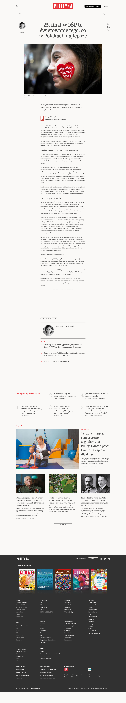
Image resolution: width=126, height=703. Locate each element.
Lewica (18, 631)
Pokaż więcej (63, 525)
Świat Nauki (19, 613)
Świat (39, 14)
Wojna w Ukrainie (21, 650)
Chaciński (67, 608)
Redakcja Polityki (20, 667)
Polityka (18, 601)
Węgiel (42, 606)
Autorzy (90, 625)
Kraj (32, 14)
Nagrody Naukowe (45, 659)
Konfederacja (20, 638)
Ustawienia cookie (45, 681)
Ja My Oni (19, 615)
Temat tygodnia (68, 622)
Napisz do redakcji (21, 673)
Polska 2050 (19, 636)
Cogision (73, 689)
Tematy (90, 627)
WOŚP (54, 319)
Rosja (17, 659)
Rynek (46, 14)
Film (41, 626)
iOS (65, 673)
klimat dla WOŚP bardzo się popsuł (72, 129)
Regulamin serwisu (45, 667)
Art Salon (43, 643)
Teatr (41, 634)
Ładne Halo (77, 689)
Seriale (42, 629)
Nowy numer (25, 14)
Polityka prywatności (46, 673)
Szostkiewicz (68, 606)
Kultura (54, 14)
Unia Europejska (21, 652)
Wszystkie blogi (68, 613)
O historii (67, 631)
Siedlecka (67, 601)
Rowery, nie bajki (69, 636)
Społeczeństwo (92, 610)
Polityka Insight (25, 689)
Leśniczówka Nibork (35, 689)
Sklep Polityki (92, 632)
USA (17, 654)
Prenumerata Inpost (81, 559)
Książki (42, 622)
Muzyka (42, 624)
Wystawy (43, 631)
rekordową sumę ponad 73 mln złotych (69, 137)
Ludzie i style (92, 603)
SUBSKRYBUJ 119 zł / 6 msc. (92, 6)
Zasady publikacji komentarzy (48, 670)
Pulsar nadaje (68, 641)
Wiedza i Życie (20, 610)
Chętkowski (67, 610)
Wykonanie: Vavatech (85, 689)
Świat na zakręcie (69, 626)
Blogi (68, 14)
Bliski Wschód (20, 657)
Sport (90, 615)
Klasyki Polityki (92, 617)
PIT (41, 603)
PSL (17, 634)
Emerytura (43, 608)
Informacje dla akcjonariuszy (48, 679)
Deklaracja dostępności (46, 676)
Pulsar (42, 652)
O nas (90, 629)
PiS (17, 629)
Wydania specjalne (21, 603)
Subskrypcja (93, 559)
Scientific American (22, 608)
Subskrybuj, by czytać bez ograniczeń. (55, 120)
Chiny (18, 662)
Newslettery (91, 601)
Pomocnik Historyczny (22, 606)
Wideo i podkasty (78, 14)
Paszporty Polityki (45, 638)
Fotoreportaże (92, 606)
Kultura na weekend (70, 624)
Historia (90, 608)
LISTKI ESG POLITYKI (46, 613)
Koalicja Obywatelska (22, 626)
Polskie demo (68, 638)
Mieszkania (43, 601)
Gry (41, 636)
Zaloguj (106, 6)
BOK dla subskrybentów (22, 676)
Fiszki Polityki (91, 673)
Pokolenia (89, 14)
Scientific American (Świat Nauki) (50, 654)
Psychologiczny (68, 634)
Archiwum (91, 622)
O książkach (67, 629)
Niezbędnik (19, 617)
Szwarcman (67, 603)
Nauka (61, 14)
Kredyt (42, 610)
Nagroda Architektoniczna (47, 641)
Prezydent (19, 641)
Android (69, 673)
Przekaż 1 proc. (92, 613)
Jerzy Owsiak (81, 188)
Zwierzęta (91, 620)
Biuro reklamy (20, 670)
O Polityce (19, 679)
